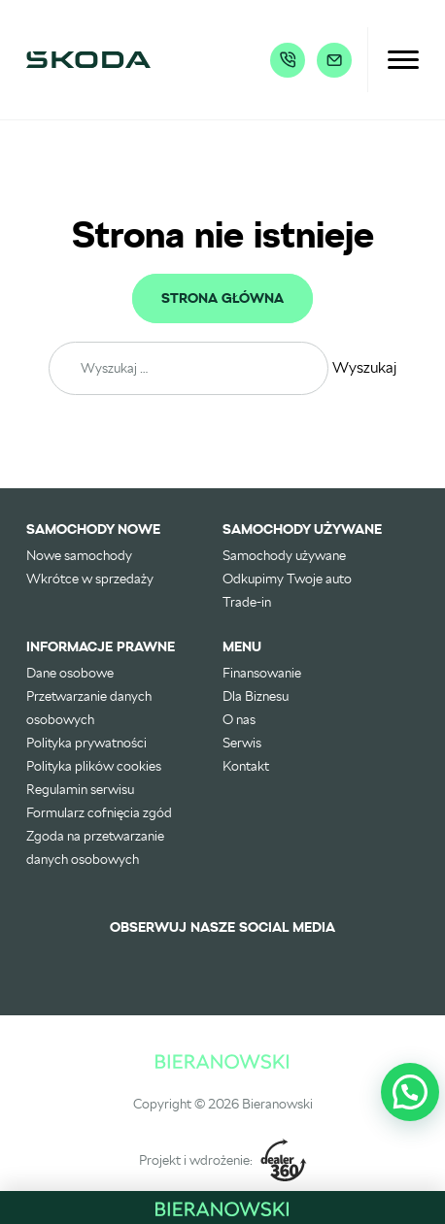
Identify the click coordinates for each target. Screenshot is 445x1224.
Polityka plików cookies (93, 766)
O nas (239, 719)
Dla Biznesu (255, 696)
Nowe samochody (79, 555)
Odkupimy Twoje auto (287, 578)
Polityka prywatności (86, 742)
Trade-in (246, 602)
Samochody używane (284, 555)
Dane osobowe (70, 672)
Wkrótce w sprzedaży (90, 578)
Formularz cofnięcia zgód (99, 812)
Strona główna (222, 299)
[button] (410, 1092)
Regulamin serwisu (80, 789)
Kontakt (245, 766)
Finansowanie (261, 672)
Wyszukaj (364, 367)
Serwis (241, 742)
